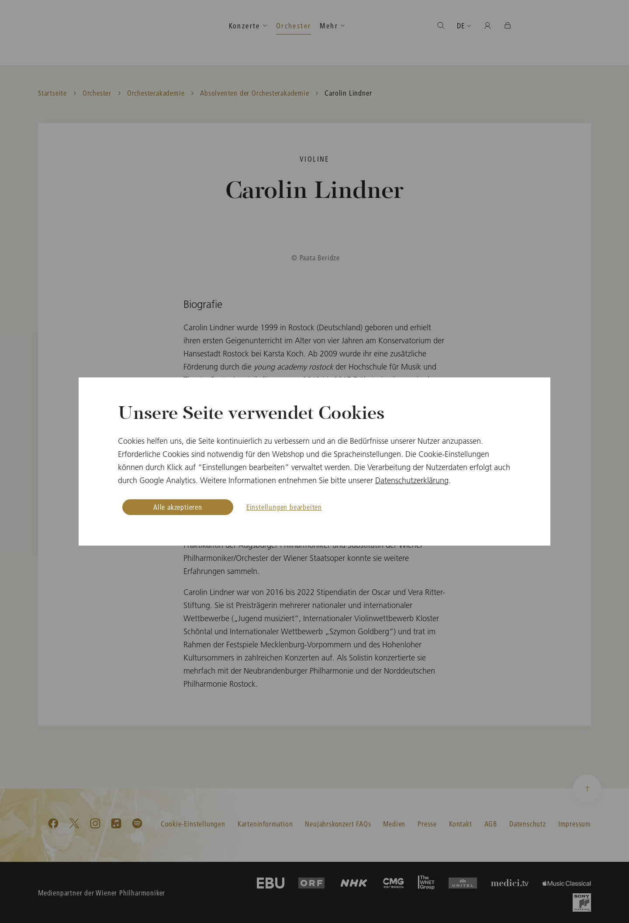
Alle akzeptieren (177, 507)
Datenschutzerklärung (412, 480)
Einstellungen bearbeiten (284, 507)
